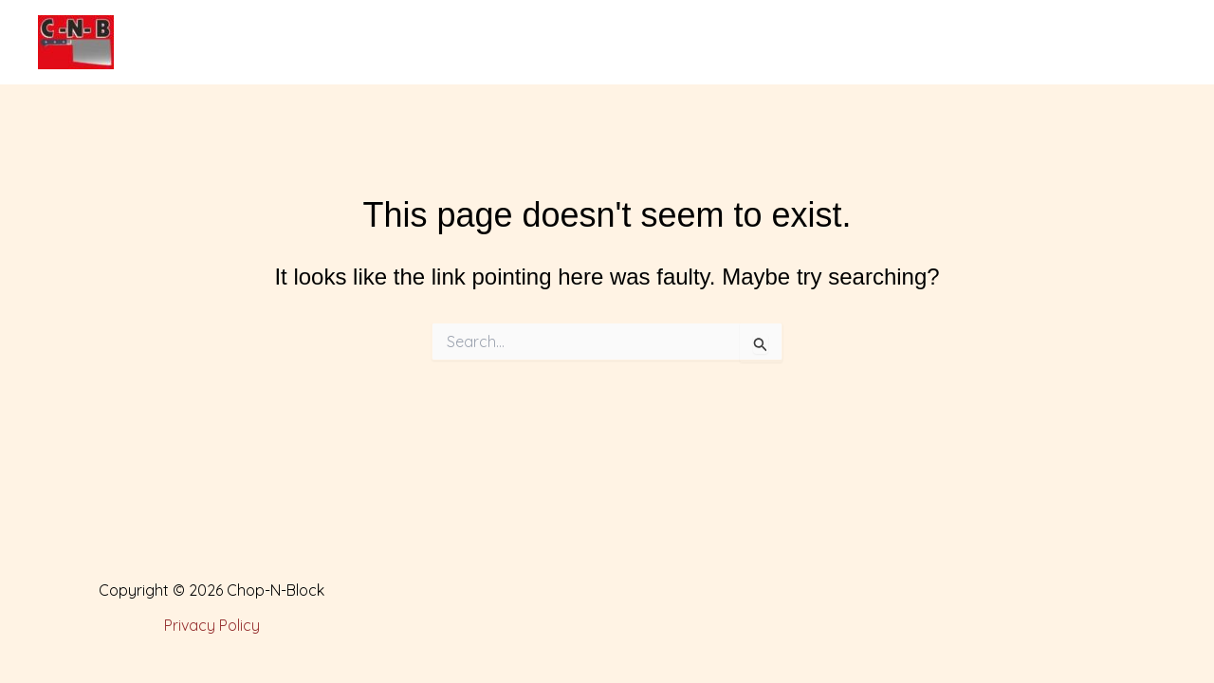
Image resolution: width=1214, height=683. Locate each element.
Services (621, 42)
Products (513, 42)
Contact (880, 42)
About (414, 42)
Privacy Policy (212, 625)
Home (327, 42)
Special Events (752, 42)
